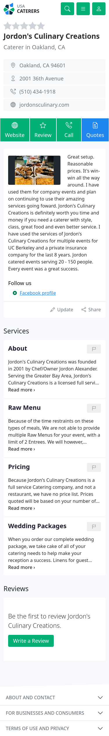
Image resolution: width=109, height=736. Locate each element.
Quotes (95, 129)
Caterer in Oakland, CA (34, 47)
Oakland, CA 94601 (42, 65)
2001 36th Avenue (41, 78)
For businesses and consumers (45, 713)
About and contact (30, 697)
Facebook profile (38, 293)
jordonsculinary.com (44, 104)
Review (43, 129)
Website (15, 129)
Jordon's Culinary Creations (51, 36)
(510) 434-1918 (37, 91)
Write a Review (31, 640)
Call (68, 129)
